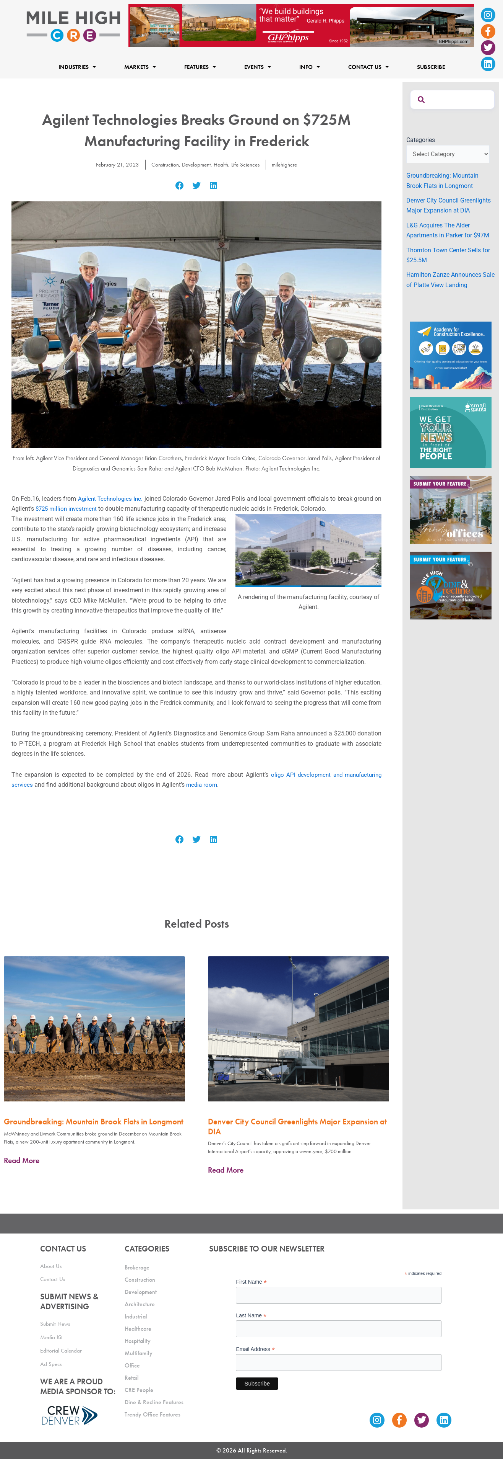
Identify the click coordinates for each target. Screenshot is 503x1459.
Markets (140, 67)
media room (203, 784)
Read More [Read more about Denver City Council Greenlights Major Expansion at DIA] (225, 1170)
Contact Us (368, 67)
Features (200, 67)
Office (132, 1365)
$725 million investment (68, 508)
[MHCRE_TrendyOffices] (451, 509)
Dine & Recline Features (154, 1402)
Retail (132, 1378)
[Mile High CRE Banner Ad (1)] (301, 24)
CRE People (139, 1390)
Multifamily (139, 1353)
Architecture (140, 1304)
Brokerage (137, 1267)
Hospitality (138, 1341)
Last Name (251, 1315)
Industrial (136, 1316)
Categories (420, 140)
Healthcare (138, 1329)
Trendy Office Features (152, 1414)
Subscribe (431, 67)
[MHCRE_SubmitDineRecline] (451, 584)
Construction (161, 164)
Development (195, 164)
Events (257, 67)
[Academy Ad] (451, 355)
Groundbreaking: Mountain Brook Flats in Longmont (93, 1121)
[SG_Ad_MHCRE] (451, 432)
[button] (179, 185)
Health (221, 164)
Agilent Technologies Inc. (110, 498)
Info (309, 67)
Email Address (255, 1349)
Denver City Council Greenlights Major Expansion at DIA (297, 1126)
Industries (77, 67)
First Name (251, 1282)
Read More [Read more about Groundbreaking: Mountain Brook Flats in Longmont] (21, 1160)
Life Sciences (247, 164)
